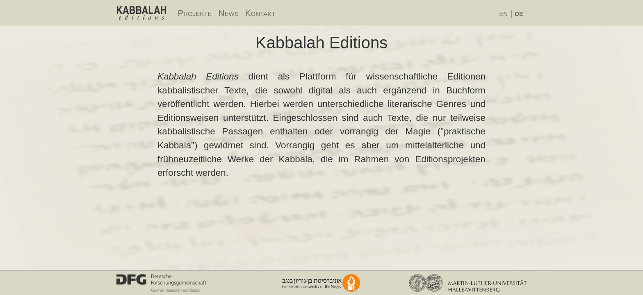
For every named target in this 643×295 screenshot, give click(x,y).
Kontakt (260, 13)
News (229, 13)
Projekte (195, 13)
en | (511, 13)
